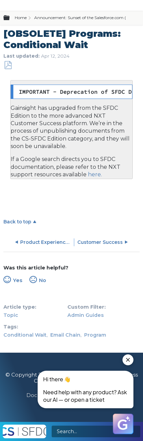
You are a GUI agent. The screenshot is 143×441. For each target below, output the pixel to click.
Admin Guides (85, 315)
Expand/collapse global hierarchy (11, 18)
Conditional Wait (25, 335)
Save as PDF (8, 65)
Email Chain (65, 335)
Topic (10, 315)
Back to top (17, 221)
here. (94, 174)
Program (95, 335)
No (42, 280)
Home (21, 17)
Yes (17, 280)
